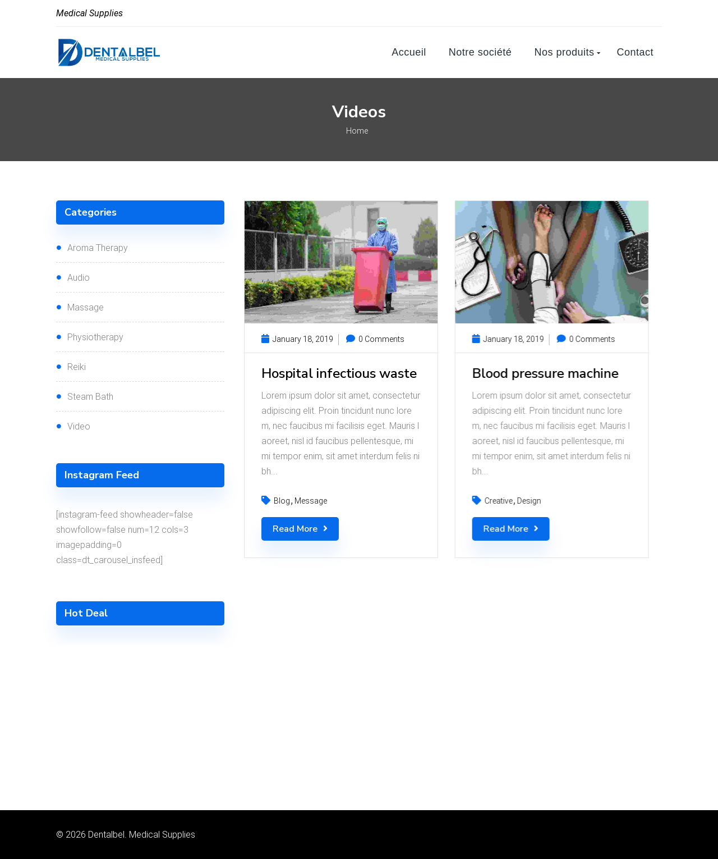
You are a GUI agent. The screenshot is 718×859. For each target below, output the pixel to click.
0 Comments (375, 339)
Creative (498, 500)
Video (78, 426)
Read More (300, 529)
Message (310, 500)
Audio (78, 277)
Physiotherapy (95, 337)
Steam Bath (90, 396)
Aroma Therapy (97, 248)
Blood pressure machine (545, 373)
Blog (282, 500)
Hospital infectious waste (339, 373)
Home (357, 130)
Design (529, 500)
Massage (85, 307)
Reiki (76, 367)
